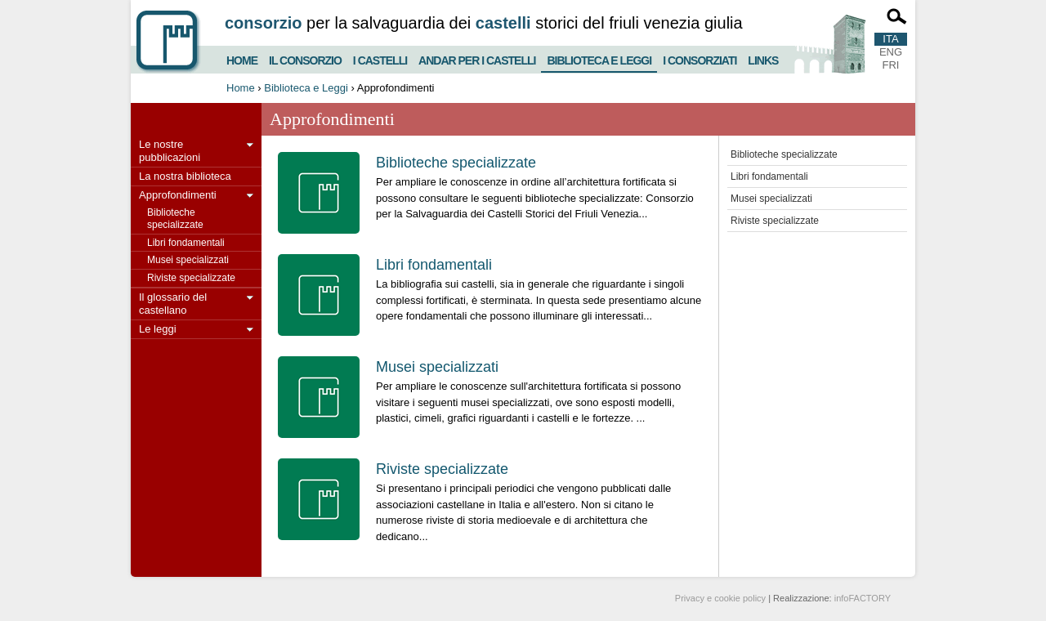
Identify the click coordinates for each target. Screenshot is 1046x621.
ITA (890, 39)
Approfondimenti (178, 195)
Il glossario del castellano (173, 303)
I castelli (380, 58)
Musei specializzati (188, 260)
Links (763, 58)
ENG (890, 52)
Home (241, 58)
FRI (891, 65)
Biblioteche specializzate (175, 218)
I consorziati (699, 58)
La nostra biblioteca (185, 176)
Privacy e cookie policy (720, 598)
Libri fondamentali (186, 242)
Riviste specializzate (191, 278)
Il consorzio (305, 58)
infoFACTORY (862, 598)
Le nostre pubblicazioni (169, 150)
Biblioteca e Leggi (599, 57)
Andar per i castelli (476, 58)
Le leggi (158, 329)
